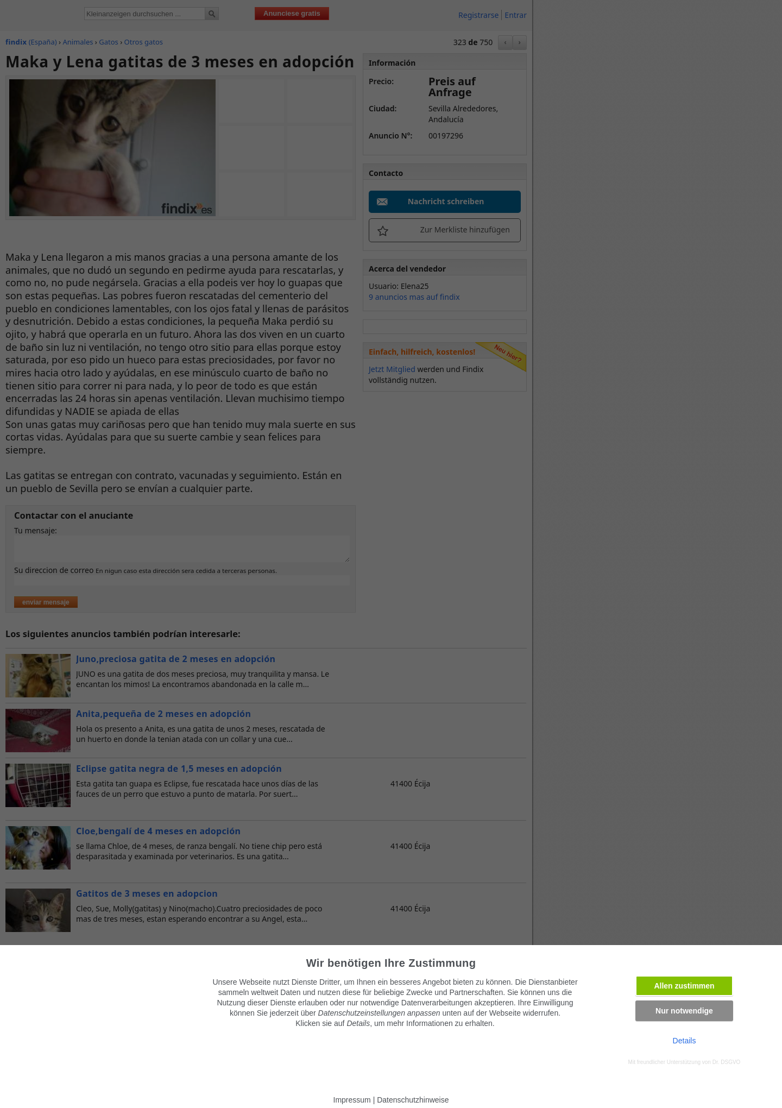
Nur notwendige (684, 1010)
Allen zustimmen (684, 985)
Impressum (352, 1100)
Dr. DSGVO (726, 1062)
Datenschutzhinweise (413, 1100)
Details (684, 1040)
